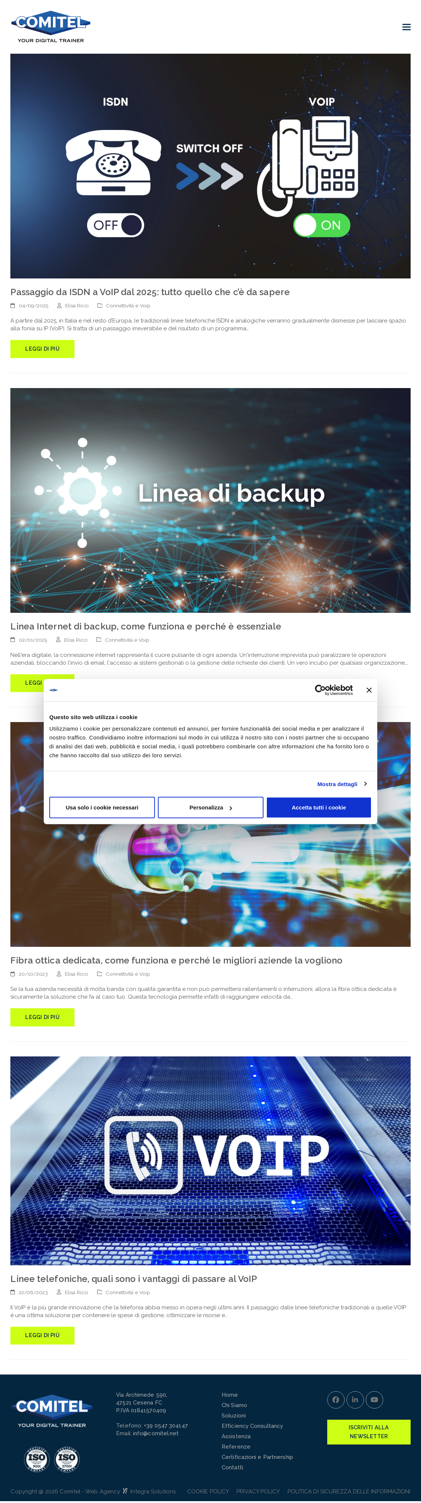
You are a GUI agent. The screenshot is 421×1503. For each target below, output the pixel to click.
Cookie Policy (208, 1493)
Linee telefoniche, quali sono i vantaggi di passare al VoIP (133, 1280)
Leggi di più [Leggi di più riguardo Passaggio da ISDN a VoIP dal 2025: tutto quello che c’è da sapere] (42, 349)
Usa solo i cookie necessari (102, 807)
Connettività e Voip (128, 305)
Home (230, 1396)
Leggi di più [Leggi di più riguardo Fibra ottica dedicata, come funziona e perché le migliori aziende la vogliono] (42, 1018)
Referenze (236, 1448)
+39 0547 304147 (166, 1427)
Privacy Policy (258, 1493)
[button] (406, 27)
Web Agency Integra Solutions (130, 1493)
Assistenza (236, 1438)
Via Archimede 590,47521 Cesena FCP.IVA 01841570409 (141, 1404)
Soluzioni (234, 1417)
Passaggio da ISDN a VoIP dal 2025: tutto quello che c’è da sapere (150, 292)
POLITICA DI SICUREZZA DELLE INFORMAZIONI (349, 1493)
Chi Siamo (234, 1407)
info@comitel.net (156, 1435)
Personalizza (210, 807)
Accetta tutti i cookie (319, 807)
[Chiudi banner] (369, 689)
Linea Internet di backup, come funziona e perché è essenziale (145, 626)
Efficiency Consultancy (252, 1427)
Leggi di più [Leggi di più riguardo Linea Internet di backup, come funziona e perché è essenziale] (42, 683)
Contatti (232, 1469)
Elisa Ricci (77, 305)
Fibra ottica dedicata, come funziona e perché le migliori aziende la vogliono (176, 961)
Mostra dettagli (337, 784)
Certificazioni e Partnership (257, 1459)
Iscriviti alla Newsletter (368, 1434)
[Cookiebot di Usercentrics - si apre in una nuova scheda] (320, 689)
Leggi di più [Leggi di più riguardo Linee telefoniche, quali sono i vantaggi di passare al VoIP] (42, 1337)
